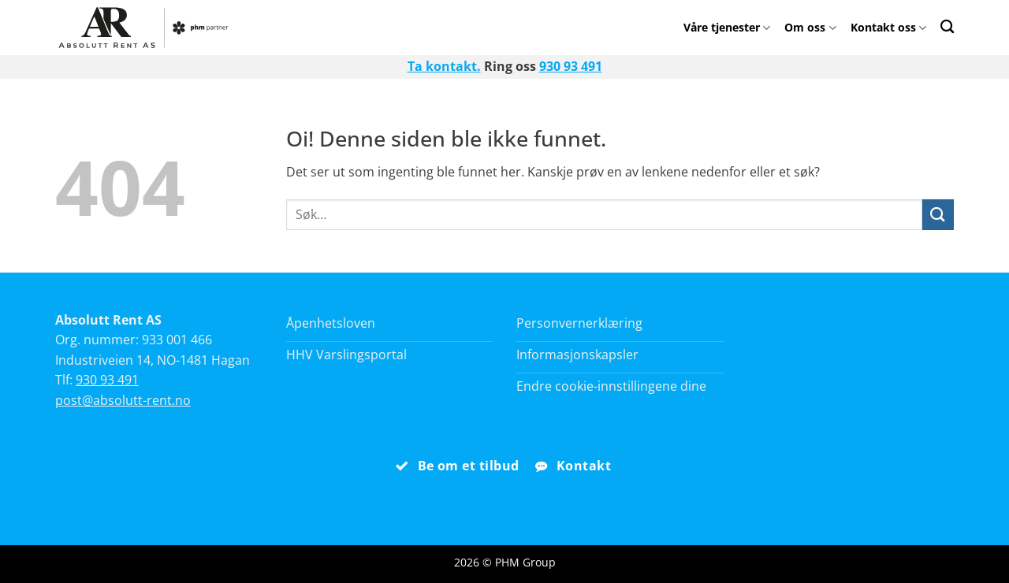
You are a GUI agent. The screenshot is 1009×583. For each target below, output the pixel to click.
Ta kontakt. (444, 66)
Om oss (810, 27)
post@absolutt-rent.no (123, 400)
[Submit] (938, 214)
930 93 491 (570, 66)
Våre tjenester (726, 27)
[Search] (947, 26)
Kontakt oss (888, 27)
